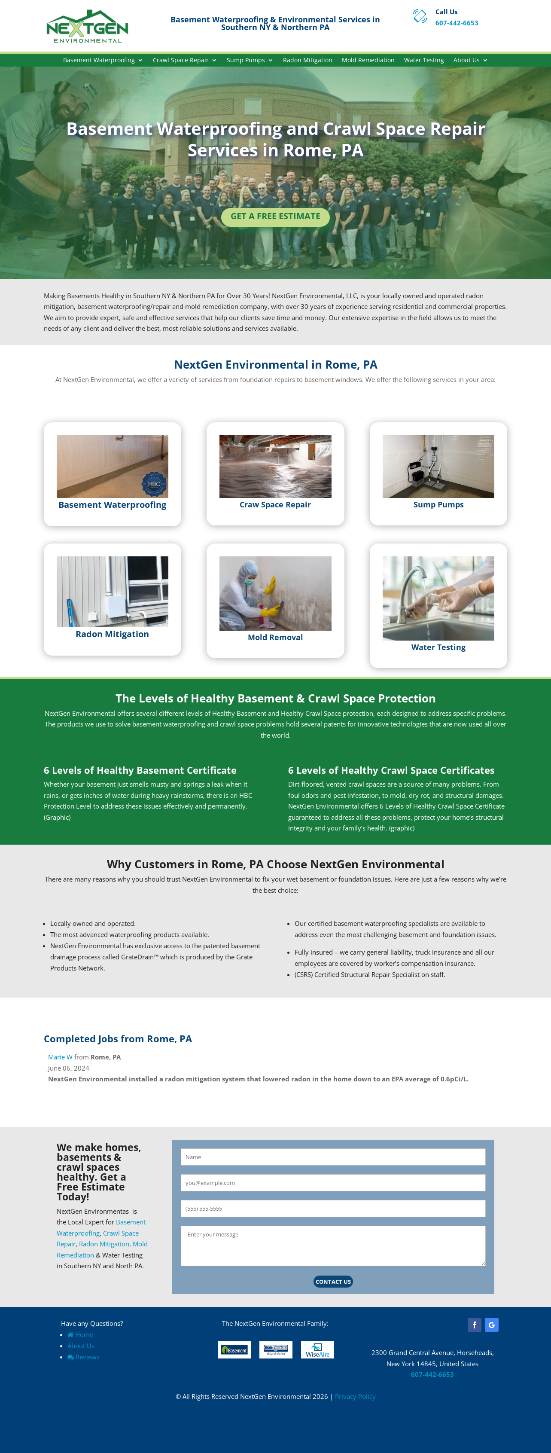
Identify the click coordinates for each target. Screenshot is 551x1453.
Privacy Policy (355, 1396)
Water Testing (424, 60)
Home (80, 1334)
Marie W (60, 1057)
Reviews (83, 1356)
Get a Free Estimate (275, 216)
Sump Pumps (246, 60)
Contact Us (333, 1281)
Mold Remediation (368, 60)
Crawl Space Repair (181, 60)
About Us (467, 60)
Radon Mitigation (307, 60)
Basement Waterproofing (99, 60)
